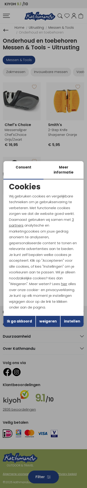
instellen (72, 321)
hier (64, 283)
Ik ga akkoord (19, 321)
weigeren (48, 321)
